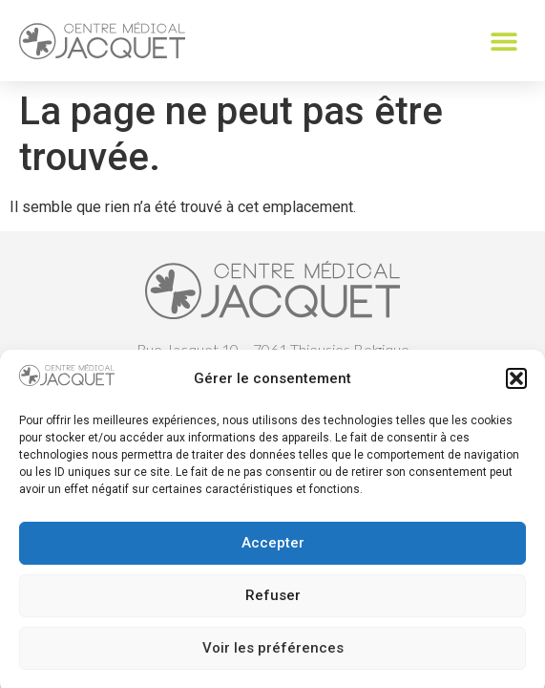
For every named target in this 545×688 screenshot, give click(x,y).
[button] (516, 384)
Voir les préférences (273, 654)
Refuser (273, 602)
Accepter (272, 549)
